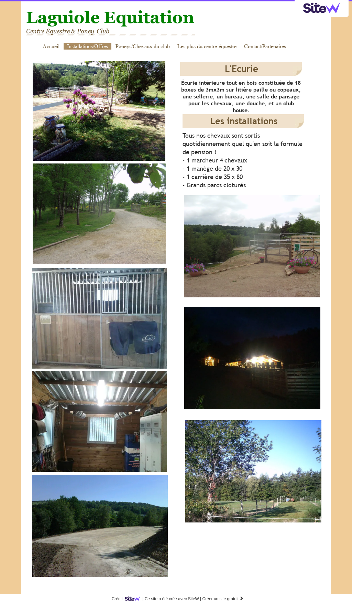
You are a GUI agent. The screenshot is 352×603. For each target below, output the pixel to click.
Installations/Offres (87, 46)
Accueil (51, 46)
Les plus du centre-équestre (206, 46)
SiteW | (164, 598)
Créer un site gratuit (223, 598)
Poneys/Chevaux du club (143, 46)
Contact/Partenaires (265, 46)
